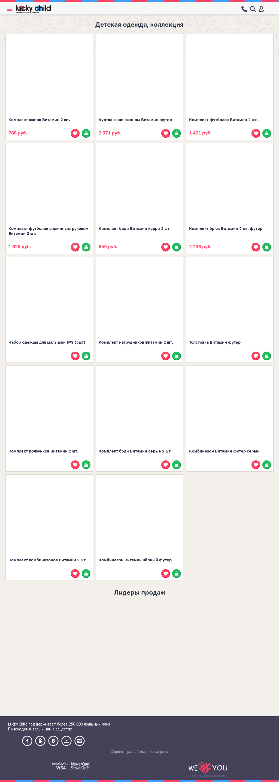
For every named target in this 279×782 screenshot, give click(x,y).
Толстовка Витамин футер (215, 342)
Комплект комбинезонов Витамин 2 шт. (47, 560)
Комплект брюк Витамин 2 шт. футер (225, 228)
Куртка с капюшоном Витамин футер (135, 119)
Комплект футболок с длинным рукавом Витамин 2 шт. (48, 231)
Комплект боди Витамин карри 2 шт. (135, 228)
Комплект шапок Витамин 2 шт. (39, 119)
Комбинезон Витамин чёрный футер (135, 560)
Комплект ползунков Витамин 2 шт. (43, 451)
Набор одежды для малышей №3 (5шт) (46, 342)
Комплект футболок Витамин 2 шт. (223, 119)
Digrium (117, 751)
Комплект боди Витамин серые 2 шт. (135, 451)
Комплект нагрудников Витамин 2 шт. (136, 342)
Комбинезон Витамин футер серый (224, 451)
